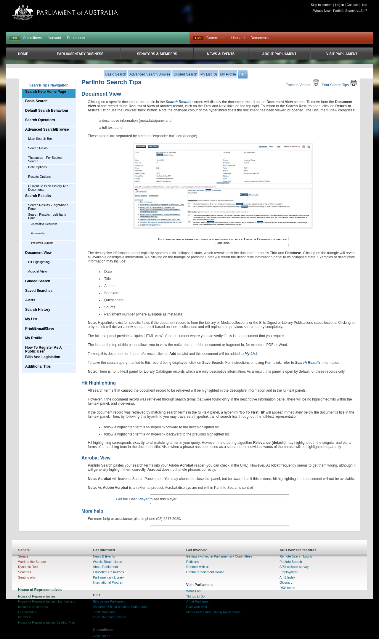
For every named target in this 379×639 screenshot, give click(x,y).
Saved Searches (38, 291)
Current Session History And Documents (48, 187)
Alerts (30, 300)
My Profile (33, 338)
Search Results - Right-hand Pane (48, 206)
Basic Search (36, 101)
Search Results (38, 196)
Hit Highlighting (39, 262)
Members (25, 617)
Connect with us (197, 566)
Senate (23, 556)
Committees (32, 38)
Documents (76, 38)
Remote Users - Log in (296, 556)
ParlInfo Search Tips (111, 82)
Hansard (54, 38)
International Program (108, 582)
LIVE (14, 38)
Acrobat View (37, 271)
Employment (289, 572)
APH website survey (294, 566)
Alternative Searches (44, 223)
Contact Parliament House (205, 572)
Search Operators (40, 120)
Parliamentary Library (108, 577)
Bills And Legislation (42, 357)
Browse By (38, 233)
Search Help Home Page (45, 91)
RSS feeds (287, 588)
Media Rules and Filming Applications (213, 612)
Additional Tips (38, 366)
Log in (339, 5)
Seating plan (27, 577)
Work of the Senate (32, 561)
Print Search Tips (339, 83)
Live (198, 38)
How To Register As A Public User (43, 349)
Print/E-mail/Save (39, 328)
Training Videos (303, 83)
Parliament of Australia (65, 12)
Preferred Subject (42, 242)
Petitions (192, 561)
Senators (24, 572)
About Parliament (105, 566)
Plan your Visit (196, 606)
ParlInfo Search (291, 561)
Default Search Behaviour (46, 110)
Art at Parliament (198, 601)
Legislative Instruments (109, 617)
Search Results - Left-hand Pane (47, 216)
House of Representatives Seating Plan (46, 622)
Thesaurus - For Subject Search (45, 159)
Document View (38, 253)
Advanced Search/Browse (47, 129)
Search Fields (38, 148)
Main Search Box (40, 138)
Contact (352, 5)
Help (363, 5)
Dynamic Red (28, 566)
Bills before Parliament (109, 601)
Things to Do (195, 596)
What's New (321, 10)
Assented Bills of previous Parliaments (120, 606)
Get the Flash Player (132, 499)
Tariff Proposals (104, 612)
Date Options (37, 167)
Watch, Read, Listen (107, 561)
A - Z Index (287, 577)
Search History (37, 310)
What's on (193, 591)
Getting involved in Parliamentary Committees (219, 556)
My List (31, 319)
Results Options (39, 176)
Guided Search (37, 281)
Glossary (286, 582)
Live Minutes (27, 612)
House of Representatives (37, 596)
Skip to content (322, 5)
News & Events (104, 556)
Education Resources (108, 572)
